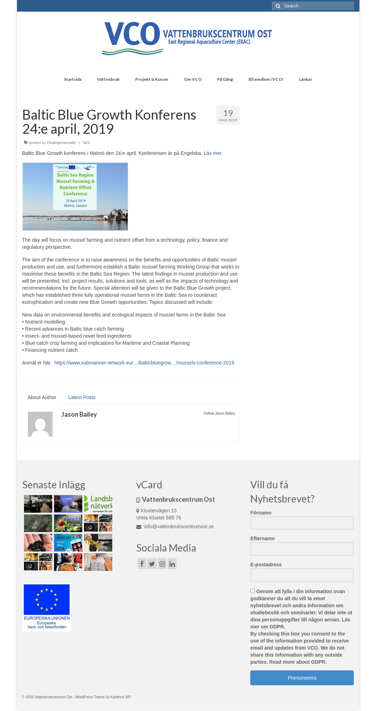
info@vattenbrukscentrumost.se (175, 526)
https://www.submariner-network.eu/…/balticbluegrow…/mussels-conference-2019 (143, 363)
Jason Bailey (79, 414)
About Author (42, 397)
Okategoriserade (61, 142)
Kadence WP (121, 697)
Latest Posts (81, 397)
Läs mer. (213, 153)
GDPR (277, 626)
